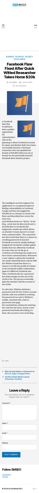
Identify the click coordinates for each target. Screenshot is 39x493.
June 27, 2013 (27, 82)
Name (5, 423)
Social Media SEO (15, 489)
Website (5, 443)
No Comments (21, 86)
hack (7, 361)
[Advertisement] (19, 30)
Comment (6, 403)
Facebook (19, 56)
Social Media (19, 59)
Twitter (5, 477)
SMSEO (14, 82)
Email (4, 433)
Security (29, 56)
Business (10, 56)
